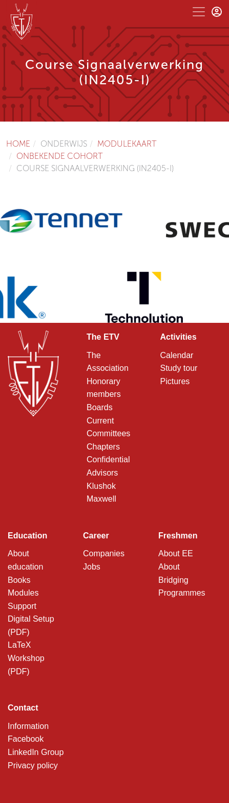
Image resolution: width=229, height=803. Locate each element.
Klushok (101, 486)
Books (19, 580)
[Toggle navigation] (198, 11)
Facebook (26, 739)
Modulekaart (127, 144)
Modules (23, 592)
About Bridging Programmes (181, 579)
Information (28, 726)
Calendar (177, 355)
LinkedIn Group (36, 752)
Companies (103, 553)
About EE (175, 553)
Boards (100, 407)
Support (22, 606)
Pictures (175, 381)
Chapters (103, 446)
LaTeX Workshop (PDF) (26, 658)
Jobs (91, 566)
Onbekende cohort (59, 156)
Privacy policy (33, 765)
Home (18, 144)
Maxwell (101, 498)
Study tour (179, 368)
